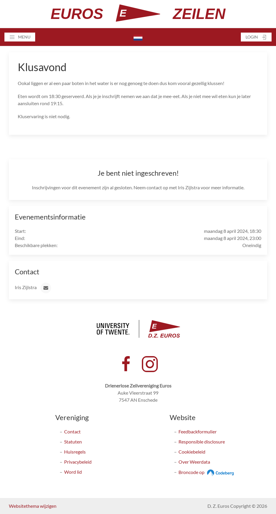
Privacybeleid (78, 462)
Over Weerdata (194, 462)
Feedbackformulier (197, 431)
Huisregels (75, 451)
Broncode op (207, 472)
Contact (72, 431)
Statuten (73, 441)
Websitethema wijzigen (32, 506)
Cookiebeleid (191, 451)
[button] (20, 37)
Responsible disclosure (201, 441)
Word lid (73, 472)
